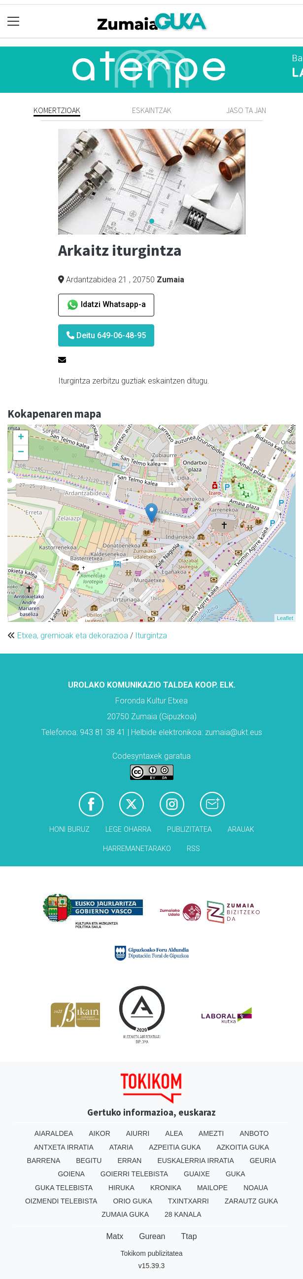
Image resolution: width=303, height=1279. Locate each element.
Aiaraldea (53, 1133)
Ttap (189, 1236)
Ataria (121, 1147)
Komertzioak (57, 110)
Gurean (152, 1236)
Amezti (211, 1133)
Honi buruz (69, 829)
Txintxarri (188, 1201)
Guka (235, 1174)
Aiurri (137, 1133)
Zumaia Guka (125, 1214)
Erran (129, 1160)
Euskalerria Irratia (195, 1160)
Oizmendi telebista (61, 1201)
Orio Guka (132, 1201)
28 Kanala (183, 1214)
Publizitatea (189, 829)
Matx (114, 1236)
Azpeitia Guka (175, 1147)
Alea (174, 1133)
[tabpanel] (151, 181)
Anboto (254, 1133)
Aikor (99, 1133)
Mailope (212, 1188)
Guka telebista (64, 1188)
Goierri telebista (134, 1174)
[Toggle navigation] (13, 21)
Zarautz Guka (251, 1201)
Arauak (241, 829)
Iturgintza (151, 635)
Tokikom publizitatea (151, 1253)
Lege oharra (128, 829)
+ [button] (21, 437)
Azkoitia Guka (242, 1147)
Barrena (44, 1160)
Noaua (255, 1188)
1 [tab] (152, 222)
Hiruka (121, 1188)
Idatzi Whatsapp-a (106, 305)
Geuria (263, 1160)
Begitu (88, 1160)
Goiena (71, 1174)
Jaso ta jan (246, 110)
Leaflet (285, 618)
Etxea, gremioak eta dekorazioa (72, 635)
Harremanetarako (137, 849)
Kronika (165, 1188)
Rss (193, 849)
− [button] (21, 452)
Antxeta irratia (64, 1147)
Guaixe (197, 1174)
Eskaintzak (151, 110)
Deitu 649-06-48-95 (106, 335)
